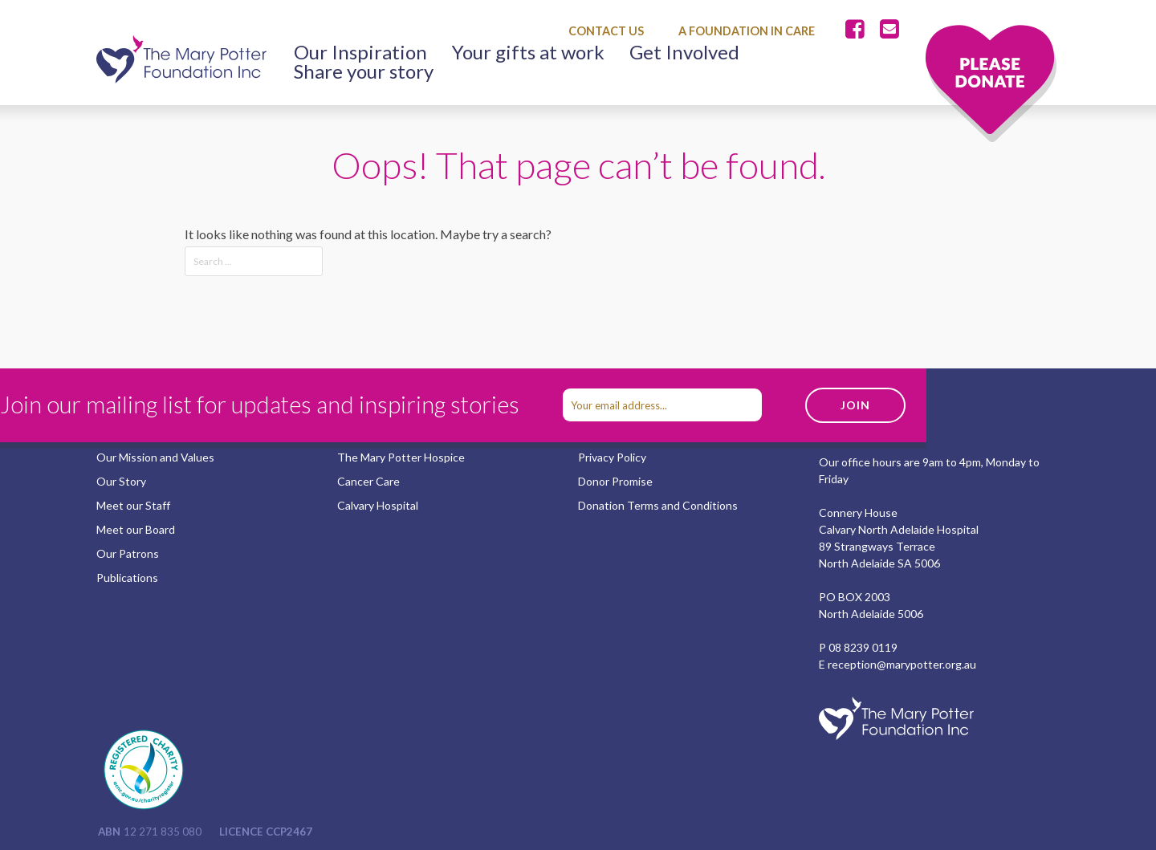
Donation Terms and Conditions (658, 505)
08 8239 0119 (863, 647)
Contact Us (606, 31)
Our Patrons (127, 553)
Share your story (364, 71)
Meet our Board (135, 529)
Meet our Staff (133, 505)
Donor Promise (615, 481)
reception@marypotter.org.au (902, 664)
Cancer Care (368, 481)
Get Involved (684, 52)
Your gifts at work (528, 52)
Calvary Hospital (377, 505)
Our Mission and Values (155, 457)
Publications (127, 577)
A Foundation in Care (746, 31)
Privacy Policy (612, 457)
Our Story (121, 481)
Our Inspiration (360, 52)
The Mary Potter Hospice (401, 457)
